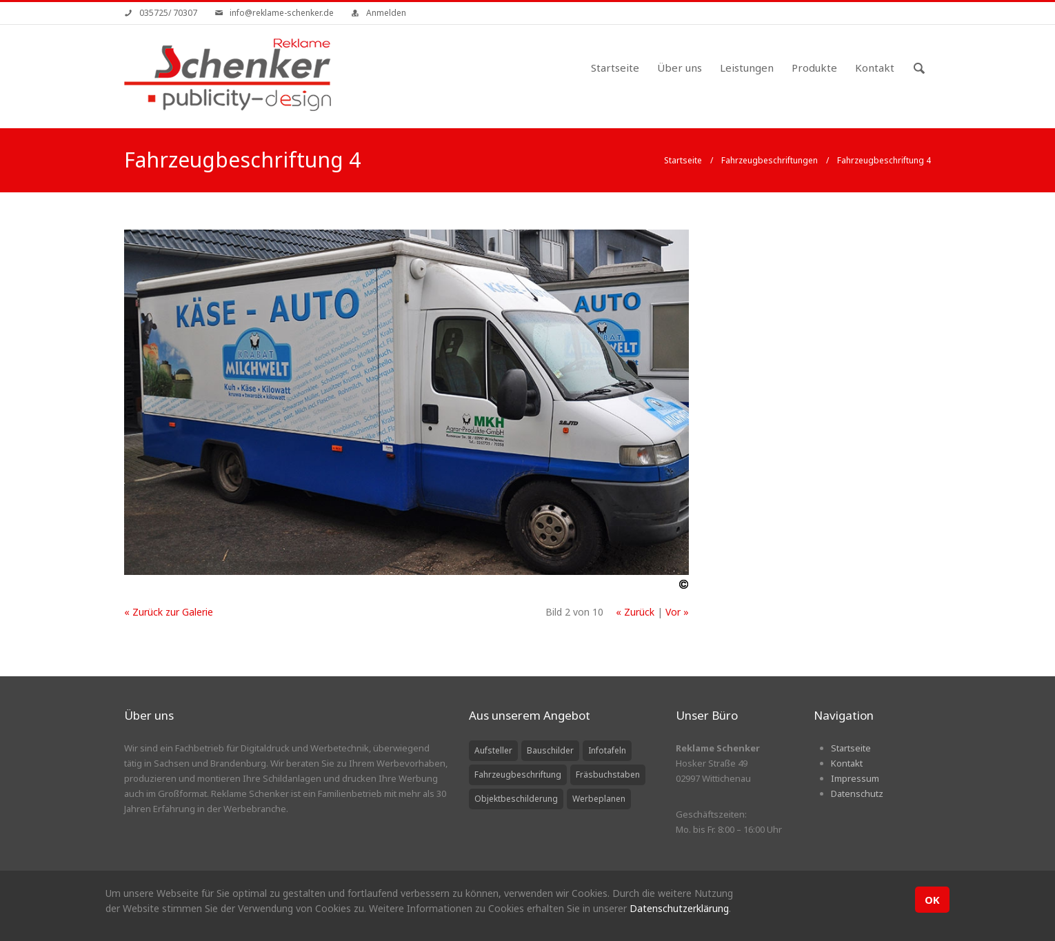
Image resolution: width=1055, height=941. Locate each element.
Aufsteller (493, 750)
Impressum (855, 778)
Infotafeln (607, 750)
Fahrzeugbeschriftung (517, 774)
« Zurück (635, 611)
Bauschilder (550, 750)
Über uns (679, 67)
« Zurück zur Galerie (168, 611)
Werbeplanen (598, 799)
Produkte (814, 67)
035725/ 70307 (168, 13)
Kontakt (874, 67)
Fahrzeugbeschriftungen (769, 160)
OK (932, 900)
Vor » (677, 611)
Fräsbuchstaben (608, 774)
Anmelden (386, 13)
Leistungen (747, 67)
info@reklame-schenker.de (282, 13)
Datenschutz (857, 793)
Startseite (615, 67)
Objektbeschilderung (516, 799)
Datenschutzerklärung (679, 908)
